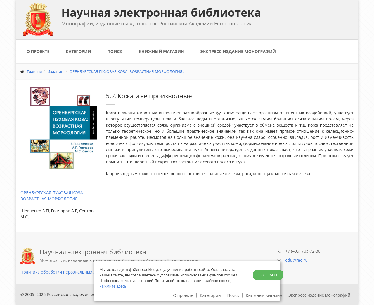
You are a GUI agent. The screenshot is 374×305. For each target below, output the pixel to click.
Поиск (114, 51)
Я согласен (268, 274)
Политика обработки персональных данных (64, 272)
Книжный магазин (161, 51)
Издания (55, 71)
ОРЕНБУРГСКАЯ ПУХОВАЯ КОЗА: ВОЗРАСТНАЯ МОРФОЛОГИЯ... (128, 71)
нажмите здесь (113, 286)
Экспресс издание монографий (238, 51)
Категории (78, 51)
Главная (34, 71)
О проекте (38, 51)
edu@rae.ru (296, 260)
